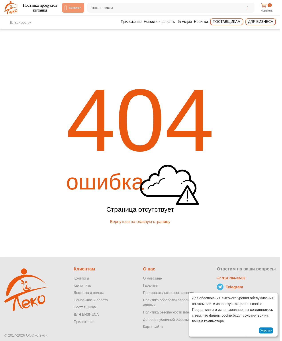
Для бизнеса (260, 22)
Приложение (131, 22)
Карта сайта (153, 327)
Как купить (82, 286)
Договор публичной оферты (166, 319)
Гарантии (150, 286)
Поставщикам (227, 22)
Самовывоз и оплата (91, 300)
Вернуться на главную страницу (140, 223)
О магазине (152, 278)
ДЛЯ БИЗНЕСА (86, 314)
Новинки (201, 22)
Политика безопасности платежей (171, 312)
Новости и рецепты (160, 22)
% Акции (185, 22)
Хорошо (266, 330)
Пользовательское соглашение (168, 293)
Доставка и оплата (89, 293)
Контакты (81, 278)
